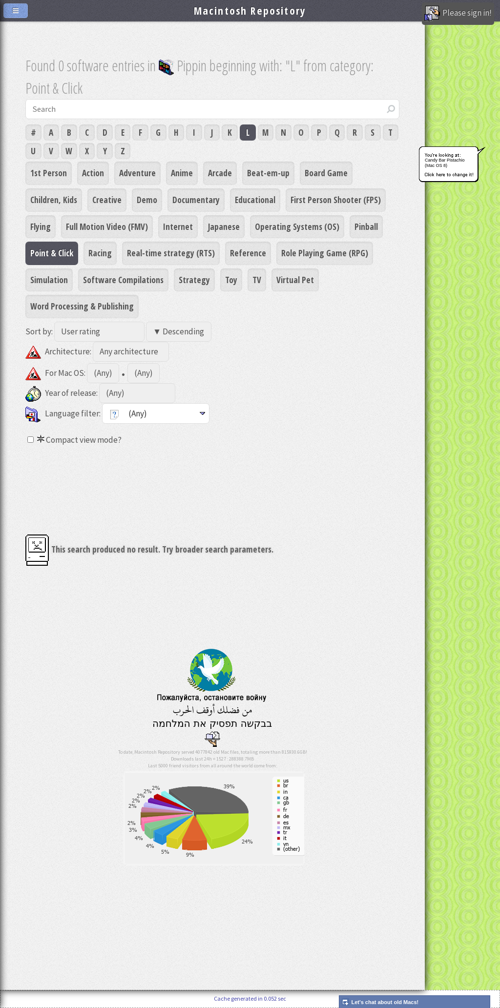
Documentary (196, 200)
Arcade (220, 173)
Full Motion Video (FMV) (107, 226)
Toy (231, 280)
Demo (147, 200)
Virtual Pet (295, 280)
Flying (40, 226)
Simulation (49, 280)
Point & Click (51, 253)
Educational (255, 200)
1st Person (48, 173)
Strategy (194, 280)
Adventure (137, 173)
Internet (178, 226)
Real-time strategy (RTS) (171, 253)
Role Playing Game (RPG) (324, 253)
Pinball (366, 226)
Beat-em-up (268, 173)
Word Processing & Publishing (82, 306)
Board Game (326, 173)
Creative (107, 200)
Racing (100, 253)
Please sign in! (458, 13)
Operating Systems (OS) (297, 226)
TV (256, 280)
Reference (248, 253)
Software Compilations (123, 280)
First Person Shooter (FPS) (336, 200)
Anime (182, 173)
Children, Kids (53, 200)
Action (93, 173)
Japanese (224, 226)
